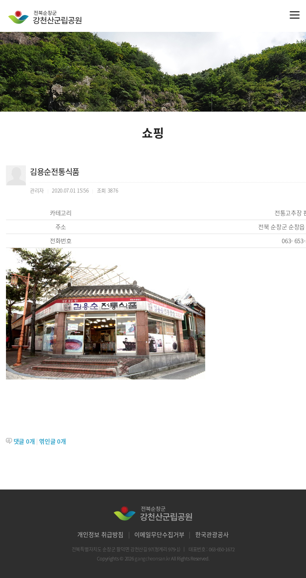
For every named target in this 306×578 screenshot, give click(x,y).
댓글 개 (24, 441)
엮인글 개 (52, 441)
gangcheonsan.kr (153, 558)
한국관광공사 (212, 534)
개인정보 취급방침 (100, 534)
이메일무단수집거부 (159, 534)
